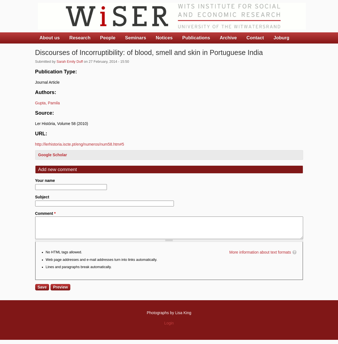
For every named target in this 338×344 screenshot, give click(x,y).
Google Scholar (52, 155)
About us (50, 37)
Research (80, 37)
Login (169, 327)
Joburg (281, 37)
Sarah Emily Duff (70, 62)
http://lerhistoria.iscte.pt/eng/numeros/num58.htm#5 (79, 144)
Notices (164, 37)
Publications (196, 37)
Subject (42, 197)
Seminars (135, 37)
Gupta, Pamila (47, 103)
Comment (45, 213)
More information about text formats (260, 256)
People (108, 37)
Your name (45, 180)
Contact (255, 37)
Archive (228, 37)
